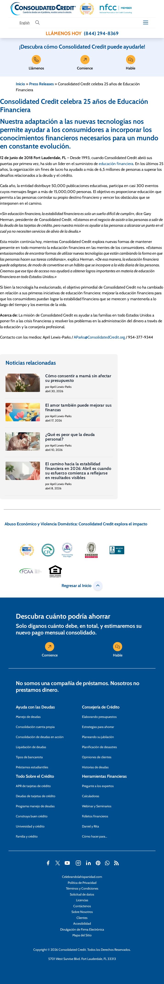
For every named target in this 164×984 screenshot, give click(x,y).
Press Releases (41, 84)
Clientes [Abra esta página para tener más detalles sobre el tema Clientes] (82, 918)
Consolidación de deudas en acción (40, 737)
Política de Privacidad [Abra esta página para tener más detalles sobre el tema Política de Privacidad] (82, 883)
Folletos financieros (95, 816)
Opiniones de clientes (96, 757)
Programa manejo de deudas (35, 806)
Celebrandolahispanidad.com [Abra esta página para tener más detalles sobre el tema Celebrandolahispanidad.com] (82, 877)
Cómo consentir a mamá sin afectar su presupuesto (78, 378)
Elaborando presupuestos (99, 717)
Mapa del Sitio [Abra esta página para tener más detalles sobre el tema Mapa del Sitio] (82, 935)
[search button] (37, 23)
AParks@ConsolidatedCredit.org (99, 337)
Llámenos (36, 63)
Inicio (20, 84)
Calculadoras (90, 796)
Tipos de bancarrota (29, 757)
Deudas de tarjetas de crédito (35, 796)
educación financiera (116, 163)
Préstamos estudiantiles (32, 767)
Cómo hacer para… (94, 836)
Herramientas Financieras (104, 776)
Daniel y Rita (90, 826)
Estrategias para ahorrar (98, 727)
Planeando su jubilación (98, 737)
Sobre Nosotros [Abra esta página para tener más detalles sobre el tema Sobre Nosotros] (82, 912)
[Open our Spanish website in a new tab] (25, 22)
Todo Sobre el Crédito (35, 776)
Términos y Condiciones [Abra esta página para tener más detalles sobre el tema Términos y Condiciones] (82, 888)
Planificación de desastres (99, 747)
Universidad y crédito (30, 826)
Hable (130, 63)
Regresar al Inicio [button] (82, 585)
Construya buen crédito (32, 816)
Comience (85, 63)
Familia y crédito (27, 836)
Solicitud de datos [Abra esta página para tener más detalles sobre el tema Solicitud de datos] (82, 894)
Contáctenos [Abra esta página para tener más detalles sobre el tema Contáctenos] (82, 906)
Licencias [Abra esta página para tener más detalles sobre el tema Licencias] (82, 900)
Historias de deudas (95, 767)
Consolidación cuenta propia (35, 727)
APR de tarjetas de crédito (33, 786)
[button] (86, 9)
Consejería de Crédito (100, 707)
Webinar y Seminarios (96, 806)
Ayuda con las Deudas (35, 707)
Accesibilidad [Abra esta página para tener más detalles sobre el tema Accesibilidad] (82, 923)
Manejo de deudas (28, 717)
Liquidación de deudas (31, 747)
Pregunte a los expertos (98, 786)
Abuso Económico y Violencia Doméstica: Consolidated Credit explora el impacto (76, 523)
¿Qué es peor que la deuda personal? (70, 436)
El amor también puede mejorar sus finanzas (78, 407)
